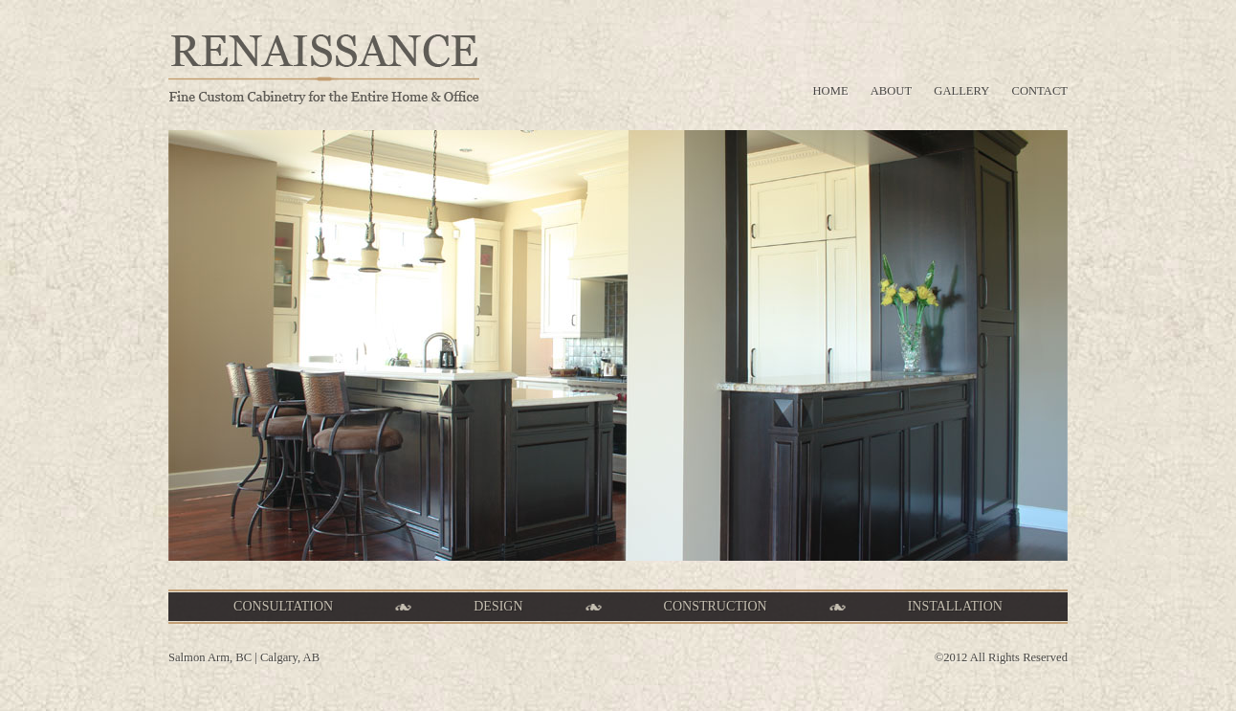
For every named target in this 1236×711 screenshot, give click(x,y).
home (831, 91)
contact (1040, 91)
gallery (961, 91)
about (891, 91)
